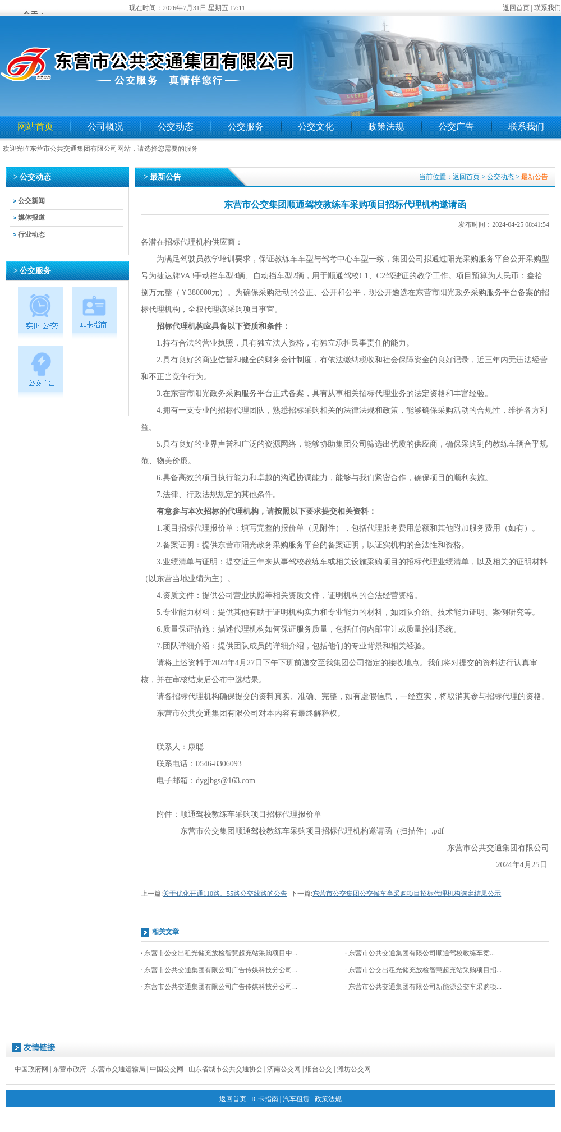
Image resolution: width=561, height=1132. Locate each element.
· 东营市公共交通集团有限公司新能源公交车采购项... (423, 987)
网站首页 (35, 126)
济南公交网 (284, 1069)
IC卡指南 (264, 1099)
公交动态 (176, 126)
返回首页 (516, 8)
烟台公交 (318, 1069)
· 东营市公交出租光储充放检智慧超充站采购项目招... (423, 970)
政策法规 (386, 126)
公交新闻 (31, 201)
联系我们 (547, 8)
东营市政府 (69, 1069)
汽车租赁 (296, 1099)
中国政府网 (31, 1069)
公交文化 (316, 126)
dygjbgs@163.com (225, 780)
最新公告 (534, 177)
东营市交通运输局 (118, 1069)
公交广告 (456, 126)
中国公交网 (166, 1069)
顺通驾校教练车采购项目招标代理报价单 (250, 814)
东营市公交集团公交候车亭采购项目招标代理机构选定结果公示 (406, 894)
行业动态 (31, 234)
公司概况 (105, 126)
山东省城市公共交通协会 (225, 1069)
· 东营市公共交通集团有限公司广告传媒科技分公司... (219, 970)
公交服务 (246, 126)
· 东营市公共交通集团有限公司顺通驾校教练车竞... (420, 953)
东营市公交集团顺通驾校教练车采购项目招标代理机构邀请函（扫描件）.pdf (312, 831)
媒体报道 (31, 218)
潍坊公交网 (354, 1069)
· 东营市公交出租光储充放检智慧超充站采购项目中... (219, 953)
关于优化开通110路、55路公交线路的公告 (225, 894)
